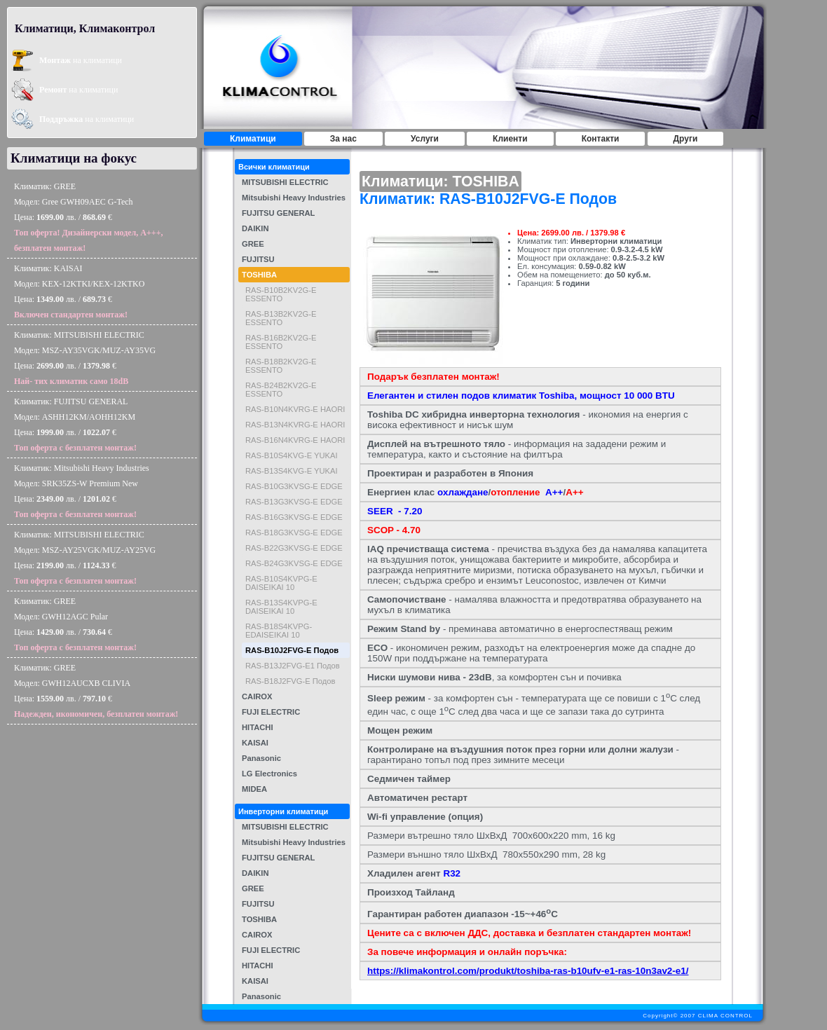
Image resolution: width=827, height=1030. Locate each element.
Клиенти (510, 139)
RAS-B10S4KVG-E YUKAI (291, 455)
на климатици (80, 60)
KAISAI (255, 743)
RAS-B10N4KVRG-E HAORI (295, 409)
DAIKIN (255, 228)
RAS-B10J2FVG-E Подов (292, 650)
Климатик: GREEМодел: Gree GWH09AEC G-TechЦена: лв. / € (88, 217)
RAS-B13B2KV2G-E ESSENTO (280, 318)
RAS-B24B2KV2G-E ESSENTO (280, 389)
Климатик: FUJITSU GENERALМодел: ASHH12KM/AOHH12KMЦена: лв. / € (75, 425)
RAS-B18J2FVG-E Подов (290, 681)
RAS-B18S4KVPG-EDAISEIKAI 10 (278, 630)
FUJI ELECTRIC (271, 712)
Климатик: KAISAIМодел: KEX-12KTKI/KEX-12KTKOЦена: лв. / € (79, 291)
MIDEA (254, 789)
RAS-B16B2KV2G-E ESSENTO (280, 342)
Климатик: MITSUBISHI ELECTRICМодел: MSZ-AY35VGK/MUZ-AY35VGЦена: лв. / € (85, 358)
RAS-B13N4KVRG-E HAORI (295, 424)
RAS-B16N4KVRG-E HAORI (295, 440)
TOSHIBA (259, 274)
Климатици (253, 139)
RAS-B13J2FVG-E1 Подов (292, 665)
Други (686, 139)
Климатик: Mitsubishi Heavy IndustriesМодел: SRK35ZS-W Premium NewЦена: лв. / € (81, 491)
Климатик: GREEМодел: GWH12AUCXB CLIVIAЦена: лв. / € (96, 691)
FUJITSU (258, 259)
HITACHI (257, 727)
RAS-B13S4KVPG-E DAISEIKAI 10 (281, 606)
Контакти (601, 139)
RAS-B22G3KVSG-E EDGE (294, 548)
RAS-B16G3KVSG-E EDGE (294, 517)
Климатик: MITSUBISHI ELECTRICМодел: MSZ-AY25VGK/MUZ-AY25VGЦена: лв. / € (85, 558)
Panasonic (261, 758)
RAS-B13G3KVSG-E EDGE (294, 501)
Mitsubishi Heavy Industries (294, 197)
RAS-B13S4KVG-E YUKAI (291, 471)
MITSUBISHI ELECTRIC (285, 182)
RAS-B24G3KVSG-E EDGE (294, 563)
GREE (253, 244)
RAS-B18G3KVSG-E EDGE (294, 532)
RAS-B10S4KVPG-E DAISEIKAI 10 (281, 583)
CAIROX (257, 696)
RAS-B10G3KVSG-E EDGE (294, 486)
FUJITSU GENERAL (278, 213)
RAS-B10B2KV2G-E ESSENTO (280, 294)
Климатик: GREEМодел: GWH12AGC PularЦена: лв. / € (75, 624)
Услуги (425, 139)
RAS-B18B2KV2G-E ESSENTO (280, 365)
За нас (343, 139)
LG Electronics (269, 773)
